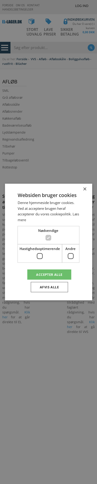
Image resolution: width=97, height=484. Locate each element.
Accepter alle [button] (49, 274)
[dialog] (48, 242)
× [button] (84, 189)
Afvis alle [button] (49, 287)
